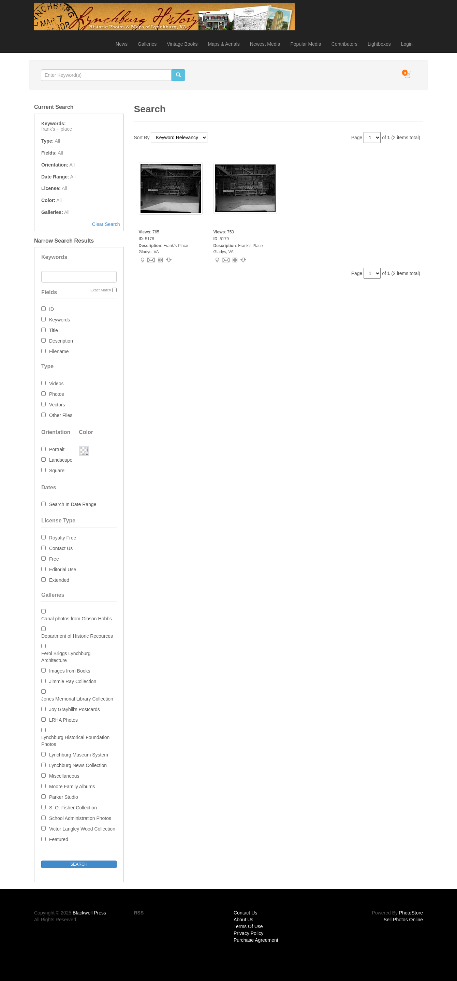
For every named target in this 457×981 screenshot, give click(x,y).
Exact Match (100, 290)
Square (56, 470)
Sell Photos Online (403, 919)
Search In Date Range (73, 504)
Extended (59, 580)
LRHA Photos (63, 720)
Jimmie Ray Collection (72, 681)
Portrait (56, 449)
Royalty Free (62, 537)
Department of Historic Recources (77, 636)
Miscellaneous (64, 776)
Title (53, 330)
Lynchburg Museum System (78, 755)
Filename (59, 351)
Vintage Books (182, 44)
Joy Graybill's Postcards (74, 709)
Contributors (344, 44)
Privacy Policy (248, 933)
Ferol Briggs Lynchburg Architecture (65, 657)
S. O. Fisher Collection (73, 807)
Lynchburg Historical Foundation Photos (75, 741)
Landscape (61, 460)
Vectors (57, 404)
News (122, 44)
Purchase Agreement (256, 940)
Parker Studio (63, 797)
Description (61, 341)
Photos (56, 394)
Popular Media (305, 44)
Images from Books (69, 671)
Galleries (147, 44)
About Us (243, 919)
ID (51, 309)
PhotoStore (411, 912)
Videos (56, 383)
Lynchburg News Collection (78, 765)
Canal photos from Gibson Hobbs (76, 618)
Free (54, 559)
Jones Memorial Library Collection (77, 699)
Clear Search (106, 224)
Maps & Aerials (223, 44)
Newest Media (265, 44)
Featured (58, 839)
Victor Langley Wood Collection (82, 829)
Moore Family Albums (72, 786)
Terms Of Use (248, 926)
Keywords (59, 319)
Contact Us (61, 548)
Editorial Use (62, 569)
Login (407, 44)
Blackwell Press (89, 912)
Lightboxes (379, 44)
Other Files (60, 415)
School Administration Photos (80, 818)
